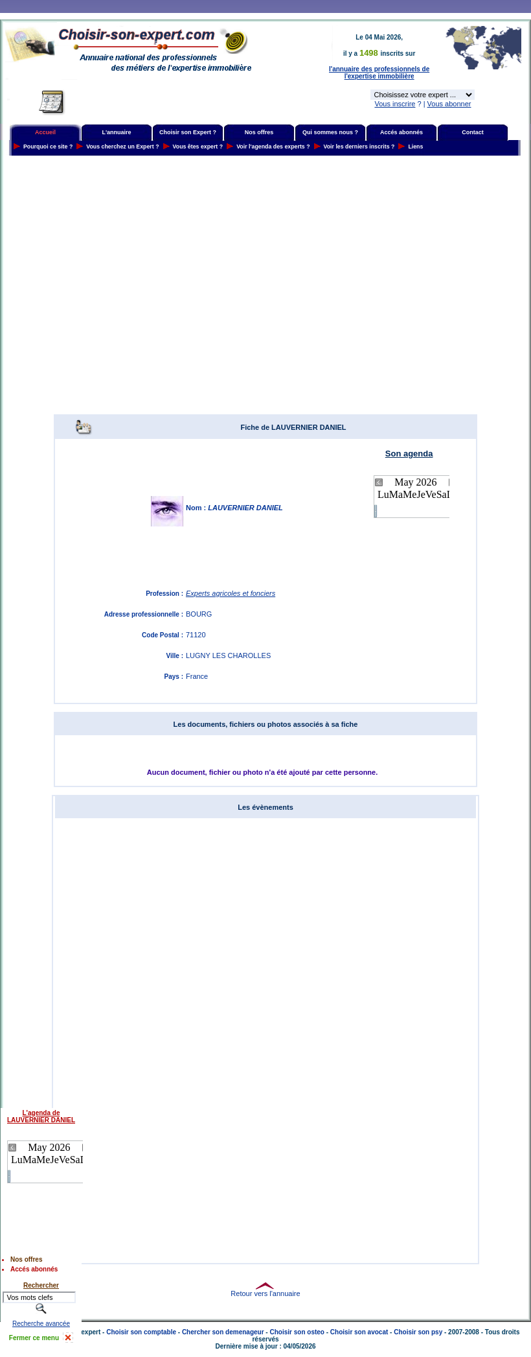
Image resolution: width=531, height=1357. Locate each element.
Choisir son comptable (141, 1332)
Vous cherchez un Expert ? (122, 146)
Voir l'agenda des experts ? (273, 146)
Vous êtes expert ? (198, 146)
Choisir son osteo (296, 1332)
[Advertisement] (121, 285)
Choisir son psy (418, 1332)
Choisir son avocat (359, 1332)
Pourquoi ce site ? (48, 146)
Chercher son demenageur (223, 1332)
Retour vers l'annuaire (265, 1293)
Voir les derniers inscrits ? (359, 146)
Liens (415, 146)
